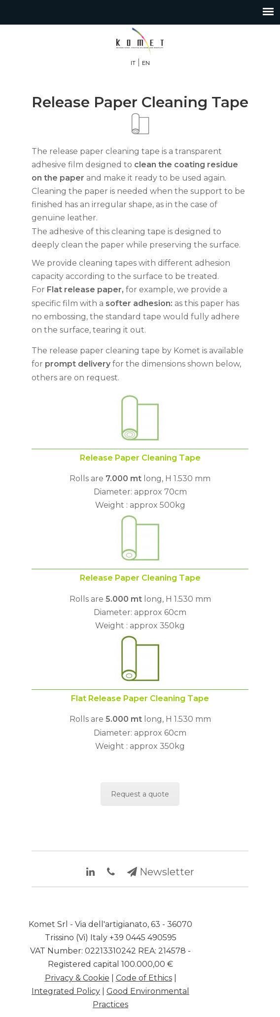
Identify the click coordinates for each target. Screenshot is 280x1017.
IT (133, 63)
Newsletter (160, 872)
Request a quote (140, 794)
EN (146, 63)
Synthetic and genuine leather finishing (140, 41)
